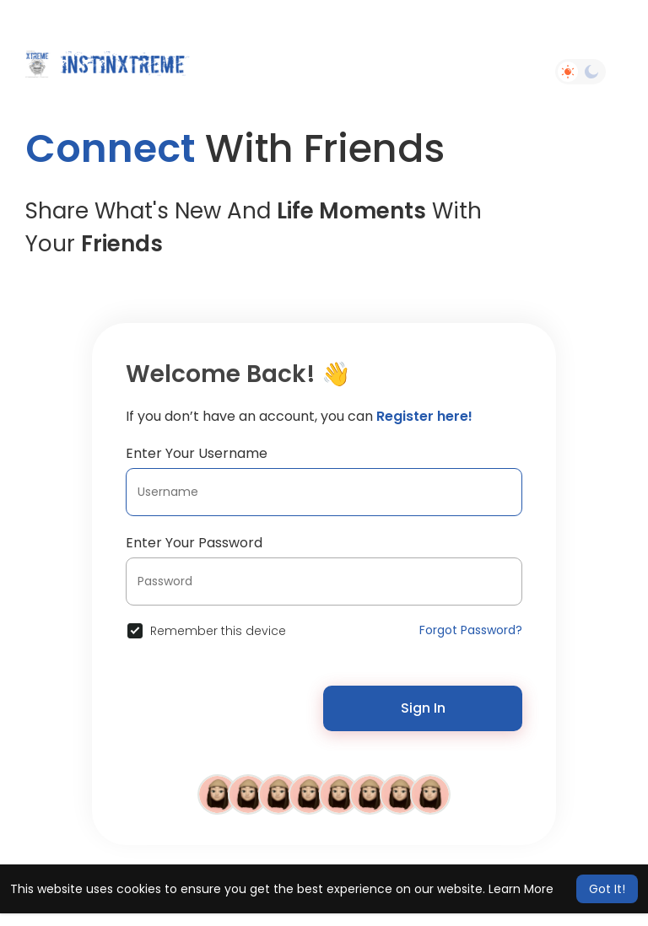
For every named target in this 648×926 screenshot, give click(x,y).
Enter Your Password (194, 542)
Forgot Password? (470, 630)
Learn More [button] (521, 888)
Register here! (424, 416)
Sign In (423, 708)
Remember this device (218, 630)
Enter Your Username (196, 453)
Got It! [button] (607, 888)
